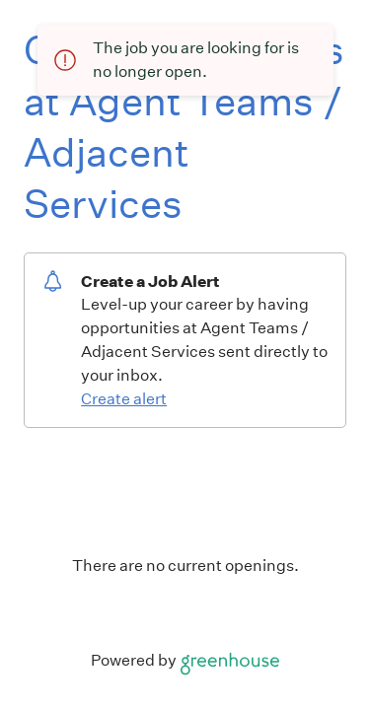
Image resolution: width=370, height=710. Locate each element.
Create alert (124, 399)
